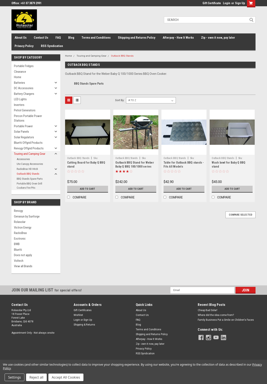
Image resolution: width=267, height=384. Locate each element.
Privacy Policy (24, 46)
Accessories (23, 159)
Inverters (19, 105)
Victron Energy (22, 227)
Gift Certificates (83, 310)
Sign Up (240, 3)
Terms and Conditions (96, 37)
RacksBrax (20, 233)
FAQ (58, 37)
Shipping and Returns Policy (136, 37)
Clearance (20, 72)
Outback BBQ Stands (28, 173)
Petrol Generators (24, 110)
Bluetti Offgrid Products (28, 143)
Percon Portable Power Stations (28, 118)
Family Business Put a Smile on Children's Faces (226, 319)
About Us (20, 37)
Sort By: (119, 100)
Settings (14, 377)
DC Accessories (23, 88)
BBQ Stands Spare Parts (30, 178)
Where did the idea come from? (216, 315)
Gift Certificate (212, 3)
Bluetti (18, 250)
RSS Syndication (52, 46)
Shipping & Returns (84, 324)
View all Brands (23, 266)
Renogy (18, 211)
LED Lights (20, 99)
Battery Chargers (24, 94)
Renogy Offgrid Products (29, 148)
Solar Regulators (24, 137)
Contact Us (41, 37)
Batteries (19, 83)
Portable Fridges (24, 66)
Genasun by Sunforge (27, 216)
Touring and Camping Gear (29, 154)
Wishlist (78, 315)
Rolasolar (19, 222)
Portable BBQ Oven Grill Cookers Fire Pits (29, 185)
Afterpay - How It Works (178, 37)
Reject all (36, 377)
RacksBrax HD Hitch (27, 168)
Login (226, 3)
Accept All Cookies (66, 377)
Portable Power (23, 126)
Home (17, 77)
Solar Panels (21, 132)
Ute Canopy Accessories (30, 163)
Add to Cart (87, 189)
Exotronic (20, 238)
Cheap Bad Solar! (207, 310)
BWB (17, 244)
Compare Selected (240, 214)
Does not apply (23, 255)
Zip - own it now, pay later (218, 37)
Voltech (18, 261)
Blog (71, 37)
